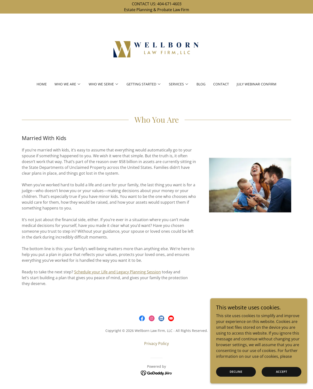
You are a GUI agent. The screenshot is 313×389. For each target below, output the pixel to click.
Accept (281, 372)
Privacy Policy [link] (156, 343)
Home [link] (42, 84)
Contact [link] (221, 84)
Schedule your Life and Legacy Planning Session (117, 272)
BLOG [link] (200, 84)
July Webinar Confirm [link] (256, 84)
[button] (68, 84)
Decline (236, 372)
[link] (156, 50)
